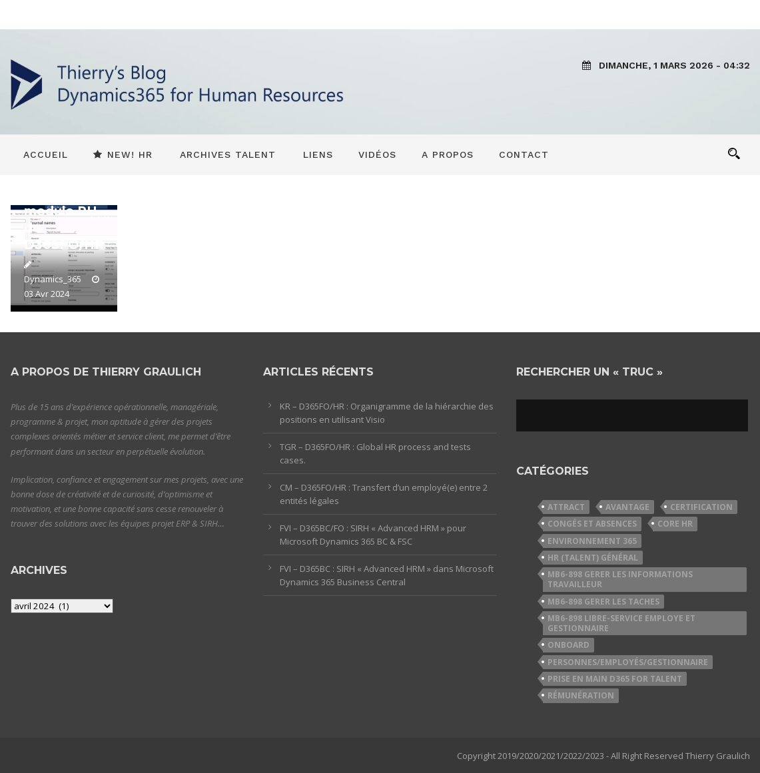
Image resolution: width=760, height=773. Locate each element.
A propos (448, 154)
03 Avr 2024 (46, 294)
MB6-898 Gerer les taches (603, 601)
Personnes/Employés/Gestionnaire (628, 662)
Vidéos (377, 154)
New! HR (123, 154)
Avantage (627, 507)
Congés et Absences (592, 523)
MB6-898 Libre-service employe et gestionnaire (621, 623)
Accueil (45, 154)
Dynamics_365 (52, 279)
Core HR (675, 523)
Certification (701, 507)
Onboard (568, 644)
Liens (318, 154)
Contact (524, 154)
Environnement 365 (592, 541)
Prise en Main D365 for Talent (615, 678)
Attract (566, 507)
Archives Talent (228, 154)
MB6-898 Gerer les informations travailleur (620, 579)
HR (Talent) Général (593, 557)
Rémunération (581, 695)
